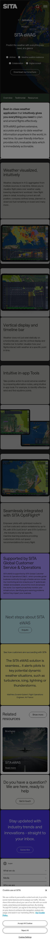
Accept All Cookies (25, 923)
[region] (25, 914)
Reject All (25, 930)
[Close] (46, 890)
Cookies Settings (25, 937)
